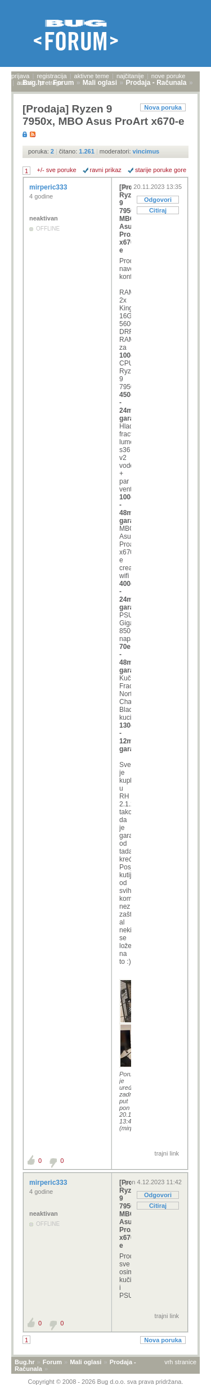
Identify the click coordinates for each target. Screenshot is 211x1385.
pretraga (50, 82)
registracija (51, 76)
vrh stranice (180, 1362)
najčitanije (130, 76)
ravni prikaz (106, 169)
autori (25, 82)
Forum (52, 1362)
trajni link (167, 1153)
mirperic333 (49, 187)
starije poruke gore (160, 169)
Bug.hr (24, 1362)
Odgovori (158, 199)
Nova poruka (163, 107)
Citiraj (158, 210)
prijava (20, 76)
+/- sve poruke (57, 169)
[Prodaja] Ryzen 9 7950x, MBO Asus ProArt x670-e (125, 218)
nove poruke (168, 76)
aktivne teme (91, 76)
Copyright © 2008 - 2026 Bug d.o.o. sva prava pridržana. (105, 1381)
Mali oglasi (85, 1362)
